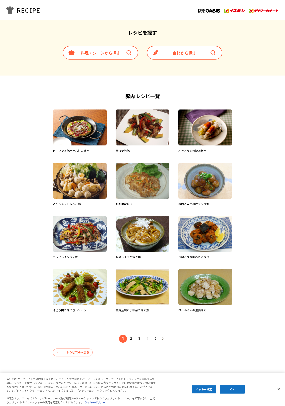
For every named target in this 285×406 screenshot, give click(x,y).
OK (232, 391)
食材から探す (185, 53)
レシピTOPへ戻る (78, 352)
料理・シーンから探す (100, 53)
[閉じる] (278, 390)
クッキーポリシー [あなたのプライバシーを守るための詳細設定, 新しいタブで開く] (95, 404)
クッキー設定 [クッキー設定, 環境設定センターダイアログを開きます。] (204, 391)
